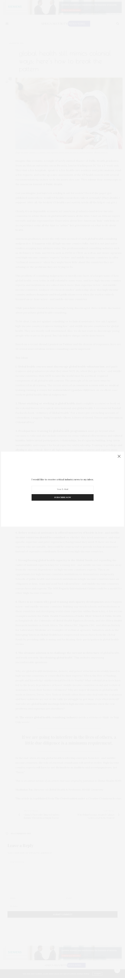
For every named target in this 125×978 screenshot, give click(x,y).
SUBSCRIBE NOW (62, 497)
